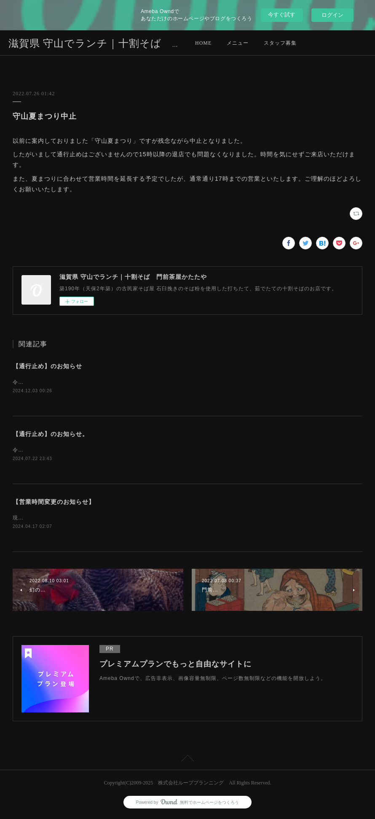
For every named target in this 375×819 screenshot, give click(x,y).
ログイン (332, 15)
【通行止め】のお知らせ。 (50, 434)
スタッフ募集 (280, 43)
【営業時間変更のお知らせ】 (54, 503)
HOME (203, 43)
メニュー (238, 43)
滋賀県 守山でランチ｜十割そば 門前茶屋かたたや (133, 43)
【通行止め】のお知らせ (47, 366)
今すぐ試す (281, 14)
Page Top (187, 761)
